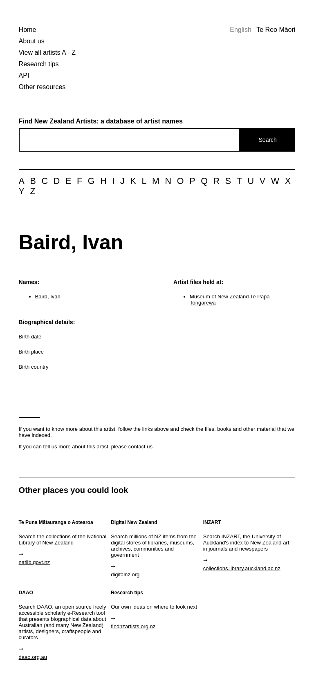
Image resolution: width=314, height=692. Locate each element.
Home (27, 29)
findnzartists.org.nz (133, 626)
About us (32, 41)
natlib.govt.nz (34, 562)
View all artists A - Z (47, 52)
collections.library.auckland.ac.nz (241, 568)
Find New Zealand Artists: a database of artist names (101, 121)
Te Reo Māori (275, 29)
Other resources (42, 86)
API (24, 75)
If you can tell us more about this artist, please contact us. (86, 446)
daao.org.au (33, 657)
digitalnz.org (125, 574)
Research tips (39, 63)
